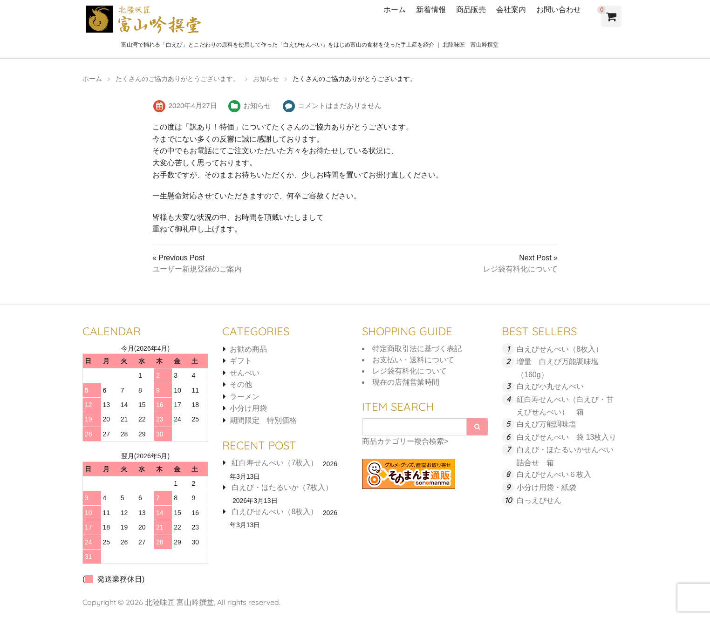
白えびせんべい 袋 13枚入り (566, 437)
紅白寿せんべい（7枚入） (275, 463)
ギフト (241, 361)
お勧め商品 (248, 349)
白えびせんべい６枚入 (554, 474)
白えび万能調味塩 (546, 424)
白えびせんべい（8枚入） (275, 512)
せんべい (244, 373)
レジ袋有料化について (520, 269)
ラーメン (244, 397)
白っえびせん (539, 500)
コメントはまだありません (340, 105)
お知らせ (257, 105)
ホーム (394, 9)
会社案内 (511, 9)
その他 (241, 384)
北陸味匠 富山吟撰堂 (179, 602)
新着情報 (431, 9)
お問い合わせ (558, 9)
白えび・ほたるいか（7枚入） (282, 487)
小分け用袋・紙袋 (546, 487)
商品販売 (471, 9)
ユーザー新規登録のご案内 (197, 269)
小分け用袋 (248, 408)
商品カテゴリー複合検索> (405, 441)
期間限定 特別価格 (263, 420)
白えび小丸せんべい (550, 386)
